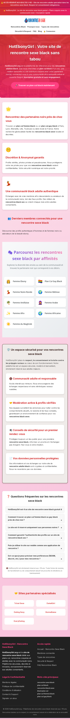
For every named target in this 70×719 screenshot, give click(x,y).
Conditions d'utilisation (11, 691)
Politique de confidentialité (13, 687)
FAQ (34, 31)
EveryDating (19, 622)
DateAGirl (51, 604)
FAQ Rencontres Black (47, 666)
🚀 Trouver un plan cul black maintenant (35, 85)
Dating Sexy (19, 613)
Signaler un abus (9, 699)
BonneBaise (51, 613)
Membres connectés (46, 654)
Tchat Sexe (19, 604)
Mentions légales (9, 683)
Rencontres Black (18, 27)
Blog (40, 31)
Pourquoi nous (33, 27)
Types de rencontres (50, 27)
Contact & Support (10, 695)
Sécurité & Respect (23, 31)
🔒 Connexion (49, 31)
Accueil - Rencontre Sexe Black (51, 650)
